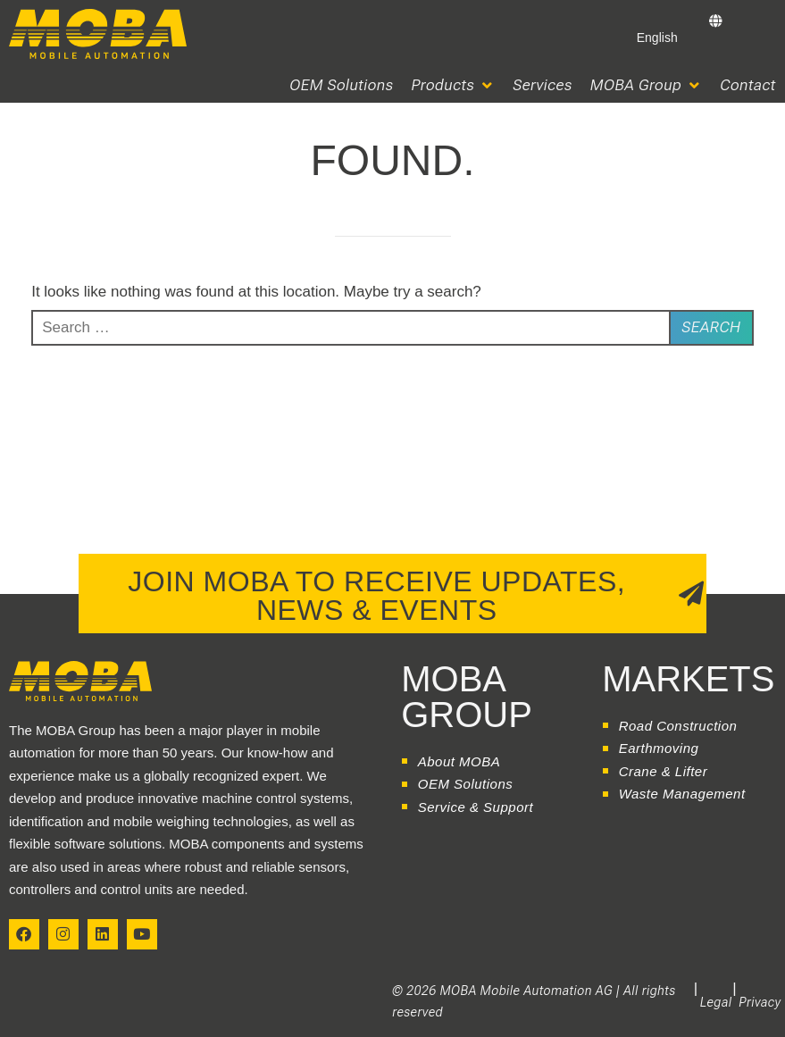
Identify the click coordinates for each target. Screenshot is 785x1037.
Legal (716, 1002)
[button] (454, 85)
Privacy (760, 1002)
